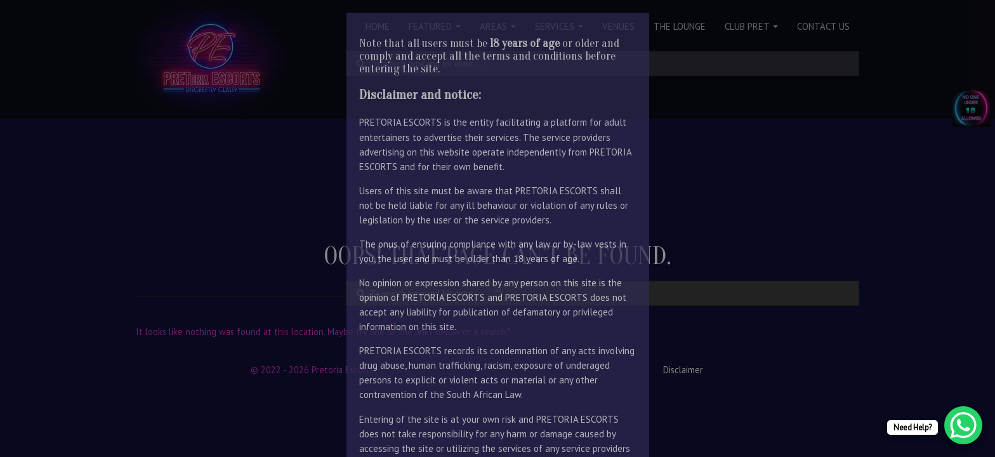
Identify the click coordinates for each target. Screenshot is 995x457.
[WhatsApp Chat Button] (963, 425)
